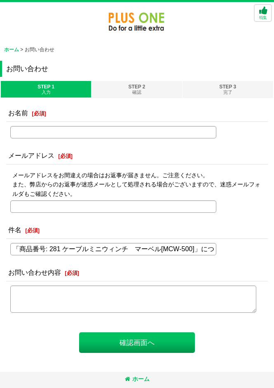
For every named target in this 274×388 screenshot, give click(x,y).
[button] (263, 13)
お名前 (18, 113)
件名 (14, 229)
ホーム (137, 379)
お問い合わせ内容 (34, 272)
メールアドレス (31, 155)
